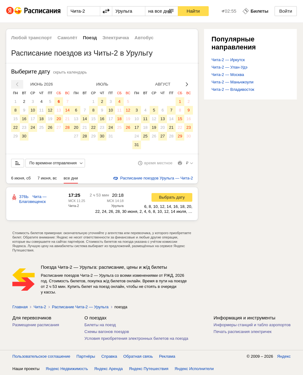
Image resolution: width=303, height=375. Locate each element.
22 (15, 127)
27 (59, 127)
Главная (20, 307)
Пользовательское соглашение (41, 356)
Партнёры (85, 356)
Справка (109, 356)
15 (15, 118)
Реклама (167, 356)
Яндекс (284, 356)
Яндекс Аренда (108, 368)
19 (50, 118)
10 (33, 110)
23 (24, 127)
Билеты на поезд (100, 324)
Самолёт (67, 37)
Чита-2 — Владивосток (232, 89)
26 (50, 127)
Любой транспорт (31, 37)
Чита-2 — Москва (227, 74)
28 (67, 127)
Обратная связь (138, 356)
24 (33, 127)
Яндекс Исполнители (194, 368)
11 (41, 110)
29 (15, 136)
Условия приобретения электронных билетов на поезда (136, 338)
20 (59, 118)
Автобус (144, 37)
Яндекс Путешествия (149, 368)
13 (59, 110)
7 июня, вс (47, 178)
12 (50, 110)
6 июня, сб (21, 178)
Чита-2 (73, 206)
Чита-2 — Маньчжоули (232, 82)
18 (41, 118)
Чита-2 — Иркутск (228, 59)
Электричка (115, 37)
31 (111, 136)
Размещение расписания (35, 324)
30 (24, 136)
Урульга (117, 206)
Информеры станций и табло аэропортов (252, 324)
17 (33, 118)
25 (41, 127)
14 (67, 110)
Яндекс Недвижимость (67, 368)
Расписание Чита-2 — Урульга (80, 307)
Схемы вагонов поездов (106, 331)
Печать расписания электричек (242, 331)
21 (67, 118)
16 (24, 118)
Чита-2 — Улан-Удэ (229, 67)
